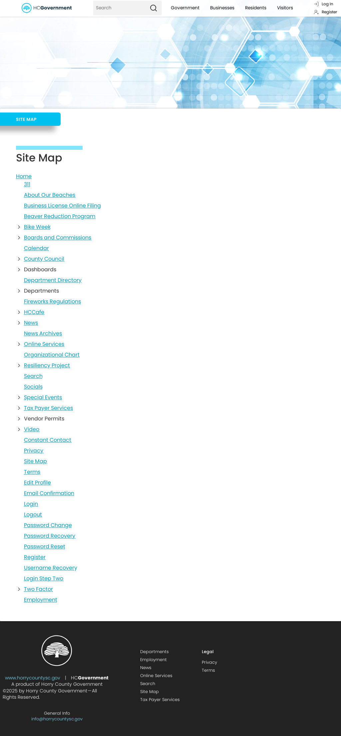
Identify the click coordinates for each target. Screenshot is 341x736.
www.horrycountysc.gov (32, 677)
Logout (33, 514)
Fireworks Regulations (52, 301)
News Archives (43, 333)
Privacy (33, 450)
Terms (32, 472)
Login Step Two (43, 578)
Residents (255, 8)
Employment (40, 600)
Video (31, 429)
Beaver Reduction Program (59, 216)
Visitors (285, 8)
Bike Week (37, 227)
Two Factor (38, 589)
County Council (44, 259)
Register (325, 12)
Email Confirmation (49, 493)
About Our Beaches (49, 195)
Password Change (48, 525)
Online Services (44, 344)
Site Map (35, 461)
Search (33, 376)
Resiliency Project (47, 365)
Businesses (222, 8)
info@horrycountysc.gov (57, 719)
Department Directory (53, 280)
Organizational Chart (52, 355)
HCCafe (34, 312)
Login (31, 504)
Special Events (43, 397)
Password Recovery (49, 536)
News (31, 323)
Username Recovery (50, 568)
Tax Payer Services (48, 408)
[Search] (119, 8)
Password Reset (44, 546)
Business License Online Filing (62, 205)
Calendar (36, 248)
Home (24, 176)
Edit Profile (37, 482)
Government (185, 8)
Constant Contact (47, 440)
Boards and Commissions (57, 237)
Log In (323, 4)
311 (27, 184)
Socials (33, 386)
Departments (154, 651)
